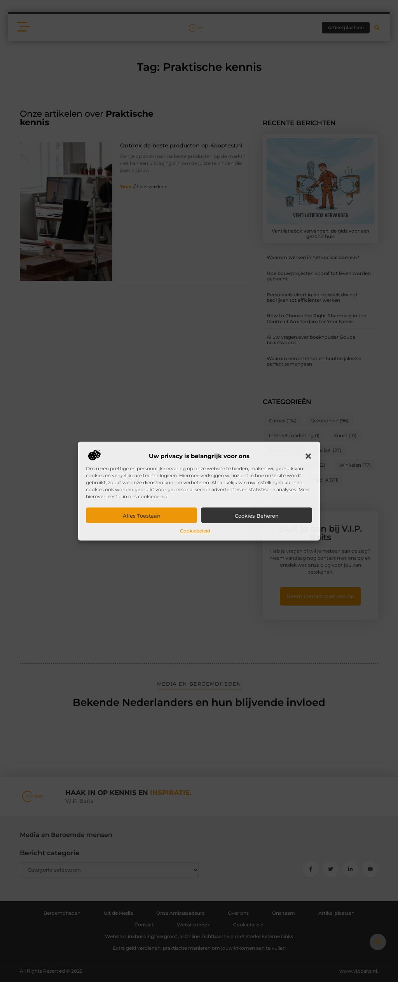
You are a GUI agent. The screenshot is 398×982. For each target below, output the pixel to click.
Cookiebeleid (195, 531)
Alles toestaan (142, 516)
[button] (308, 456)
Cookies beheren (257, 516)
